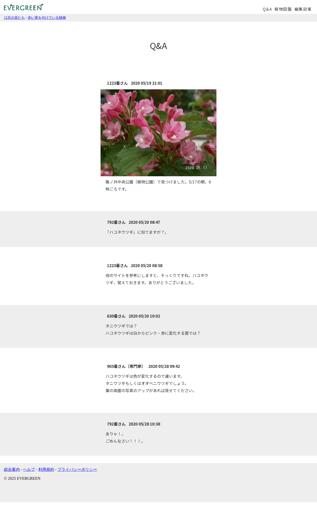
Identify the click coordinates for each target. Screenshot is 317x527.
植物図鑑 (283, 9)
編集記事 (303, 9)
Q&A (267, 9)
